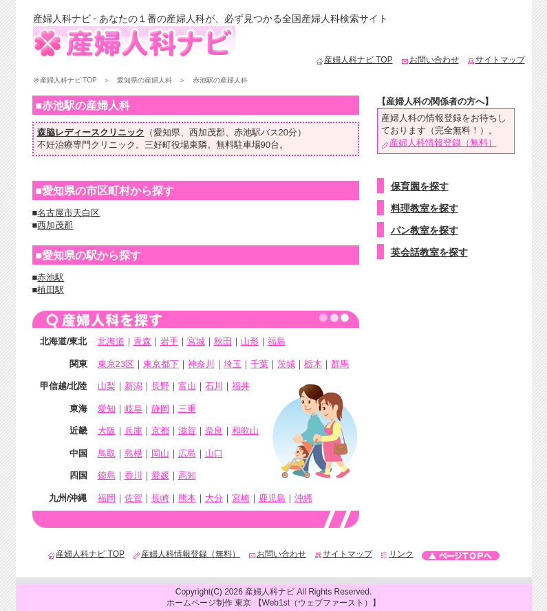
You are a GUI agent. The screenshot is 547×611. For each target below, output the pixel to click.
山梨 (107, 386)
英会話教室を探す (429, 252)
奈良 (214, 430)
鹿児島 (272, 498)
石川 (214, 386)
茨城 (286, 364)
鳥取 (107, 453)
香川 (133, 475)
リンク (397, 554)
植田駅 (50, 290)
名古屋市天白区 (68, 213)
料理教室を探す (424, 208)
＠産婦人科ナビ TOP (65, 80)
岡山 (160, 453)
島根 (133, 453)
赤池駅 (247, 132)
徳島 (107, 475)
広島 (187, 453)
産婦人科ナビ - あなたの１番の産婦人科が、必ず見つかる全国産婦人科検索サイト (210, 18)
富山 (187, 386)
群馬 (340, 364)
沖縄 (303, 498)
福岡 (107, 498)
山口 (214, 453)
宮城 (196, 341)
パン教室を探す (424, 230)
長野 (160, 386)
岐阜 (133, 408)
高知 (187, 475)
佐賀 (133, 498)
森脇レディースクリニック (90, 132)
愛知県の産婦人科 (144, 80)
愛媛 (160, 475)
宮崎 (241, 498)
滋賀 (187, 430)
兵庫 (133, 430)
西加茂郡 (207, 132)
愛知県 (166, 132)
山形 (250, 341)
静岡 (160, 408)
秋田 (223, 341)
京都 (160, 430)
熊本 (187, 498)
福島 (277, 341)
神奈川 (201, 364)
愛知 (107, 408)
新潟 (133, 386)
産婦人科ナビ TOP (354, 60)
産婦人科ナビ (269, 592)
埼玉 (233, 364)
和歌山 (245, 430)
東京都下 (161, 364)
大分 (214, 498)
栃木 (313, 364)
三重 (187, 408)
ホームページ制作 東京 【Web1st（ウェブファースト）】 (273, 603)
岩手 (169, 341)
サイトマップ (496, 60)
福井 (241, 386)
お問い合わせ (430, 60)
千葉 (259, 364)
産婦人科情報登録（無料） (439, 142)
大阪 (107, 430)
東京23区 (116, 364)
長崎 (160, 498)
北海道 (111, 341)
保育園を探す (420, 186)
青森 (142, 341)
